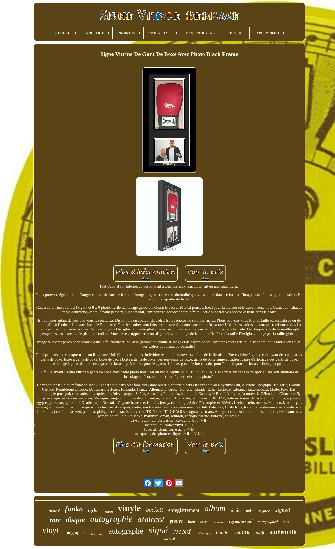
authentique (203, 533)
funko (74, 509)
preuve (176, 521)
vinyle (129, 508)
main (236, 510)
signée (264, 511)
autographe (125, 531)
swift (260, 533)
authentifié (282, 532)
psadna (242, 531)
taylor (93, 510)
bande (222, 532)
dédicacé (151, 519)
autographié (111, 519)
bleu (191, 521)
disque (75, 520)
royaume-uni (241, 521)
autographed (268, 521)
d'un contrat (96, 534)
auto (286, 522)
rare (55, 520)
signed (282, 510)
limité (203, 522)
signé (158, 530)
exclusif (169, 538)
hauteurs (218, 522)
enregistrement (183, 510)
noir (249, 510)
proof (54, 511)
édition (108, 511)
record (182, 531)
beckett (154, 509)
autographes (74, 532)
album (214, 508)
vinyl (50, 530)
